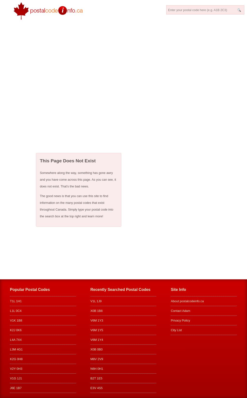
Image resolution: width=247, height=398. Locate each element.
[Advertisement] (123, 83)
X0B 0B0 (96, 349)
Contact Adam (180, 311)
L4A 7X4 (15, 340)
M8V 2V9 (96, 359)
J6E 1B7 (15, 388)
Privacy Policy (180, 320)
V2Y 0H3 (16, 369)
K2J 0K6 (15, 330)
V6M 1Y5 (96, 330)
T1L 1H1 (16, 301)
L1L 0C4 (15, 311)
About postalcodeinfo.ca (187, 301)
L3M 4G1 (16, 349)
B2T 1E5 (96, 378)
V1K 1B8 (16, 320)
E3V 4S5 (96, 388)
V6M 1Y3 (96, 320)
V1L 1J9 (96, 301)
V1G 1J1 (16, 378)
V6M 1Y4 (96, 340)
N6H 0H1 (96, 369)
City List (176, 330)
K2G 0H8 (16, 359)
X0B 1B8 (96, 311)
